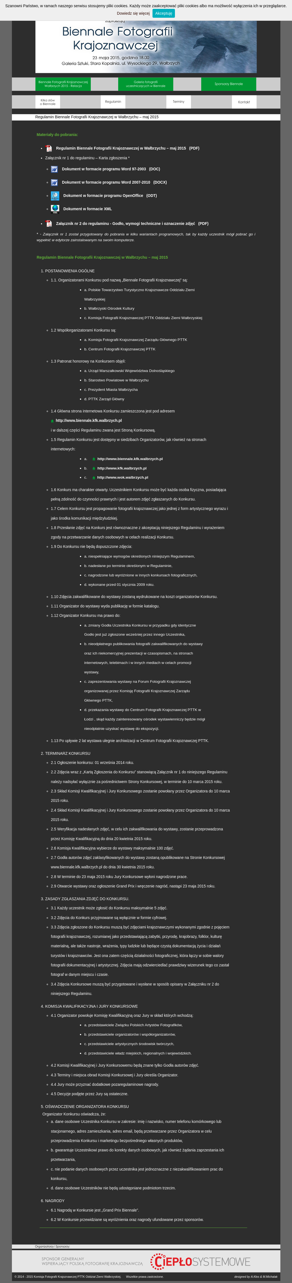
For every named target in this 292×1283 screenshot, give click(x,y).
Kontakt (244, 102)
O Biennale (47, 102)
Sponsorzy (229, 84)
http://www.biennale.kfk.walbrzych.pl (130, 459)
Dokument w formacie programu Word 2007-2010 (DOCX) (109, 182)
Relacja (63, 84)
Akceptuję (163, 13)
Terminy (178, 102)
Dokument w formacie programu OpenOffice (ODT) (104, 196)
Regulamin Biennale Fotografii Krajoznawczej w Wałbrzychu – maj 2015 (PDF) (122, 148)
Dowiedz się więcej (133, 13)
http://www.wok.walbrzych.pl (122, 477)
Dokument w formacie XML (81, 209)
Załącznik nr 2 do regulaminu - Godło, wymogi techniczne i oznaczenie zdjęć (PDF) (126, 223)
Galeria (146, 84)
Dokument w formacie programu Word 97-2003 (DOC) (105, 169)
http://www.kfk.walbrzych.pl (122, 468)
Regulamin (113, 102)
